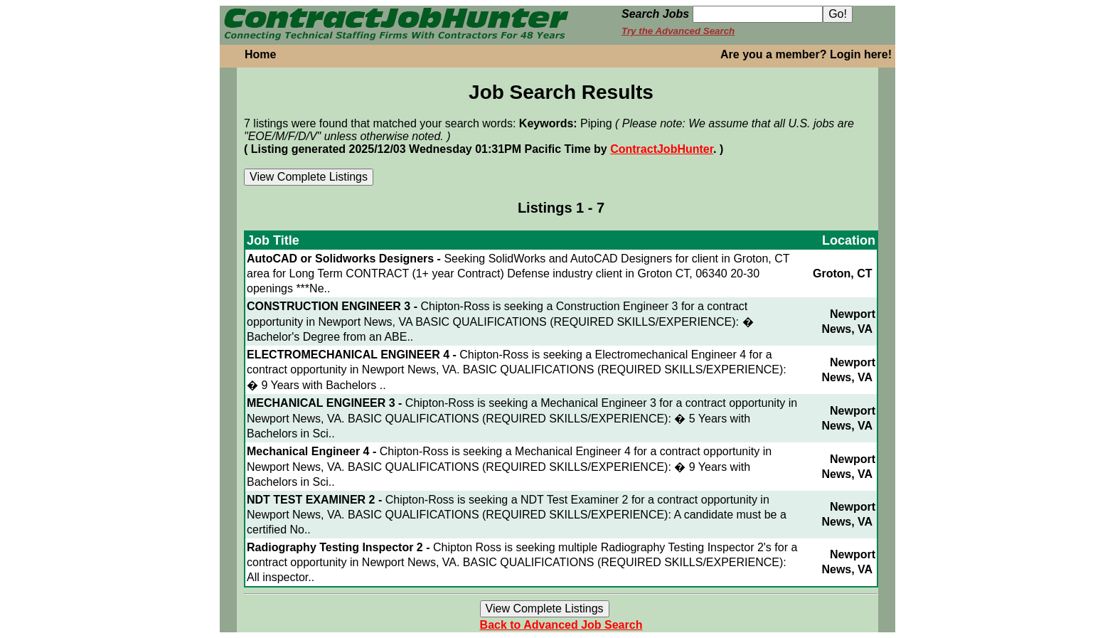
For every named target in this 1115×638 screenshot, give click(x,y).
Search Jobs (655, 14)
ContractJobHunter (661, 149)
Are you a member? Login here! (806, 54)
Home (260, 54)
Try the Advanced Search (678, 31)
